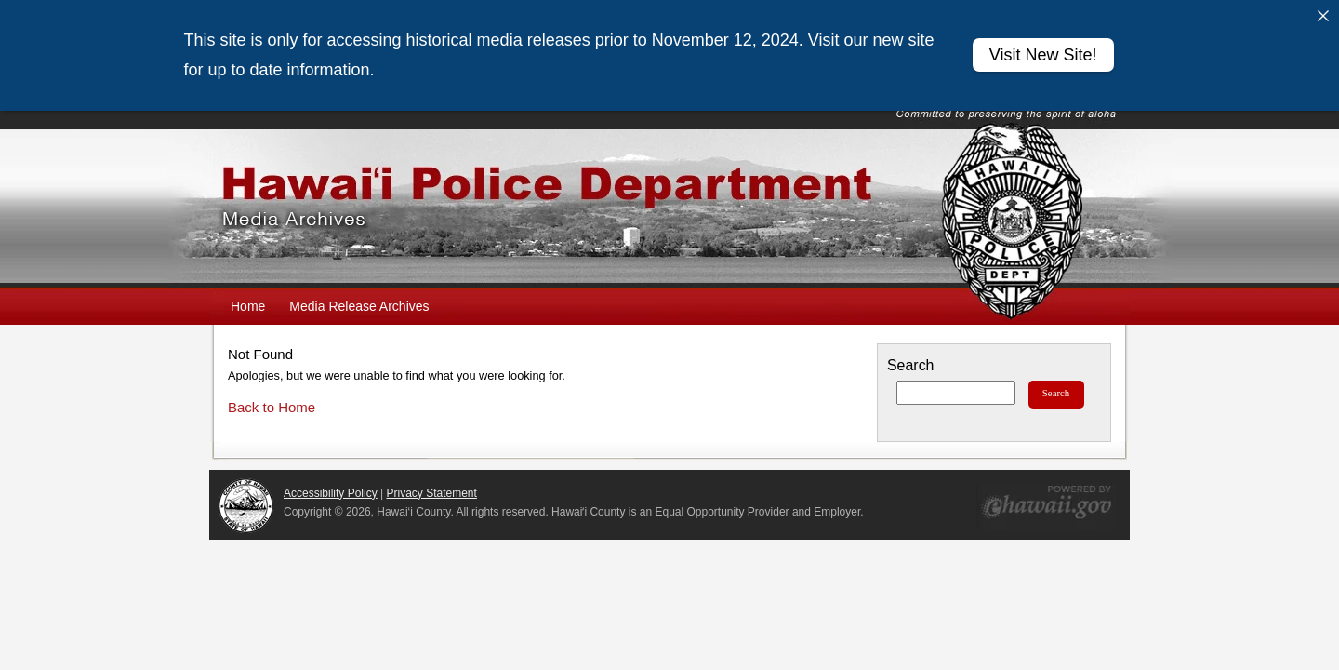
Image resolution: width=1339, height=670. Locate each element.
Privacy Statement (432, 485)
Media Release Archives (359, 298)
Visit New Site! (1043, 55)
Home (248, 298)
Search (910, 358)
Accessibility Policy (331, 485)
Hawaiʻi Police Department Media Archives (669, 201)
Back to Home (271, 400)
